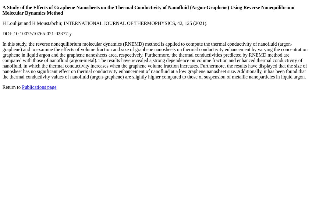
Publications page (39, 87)
